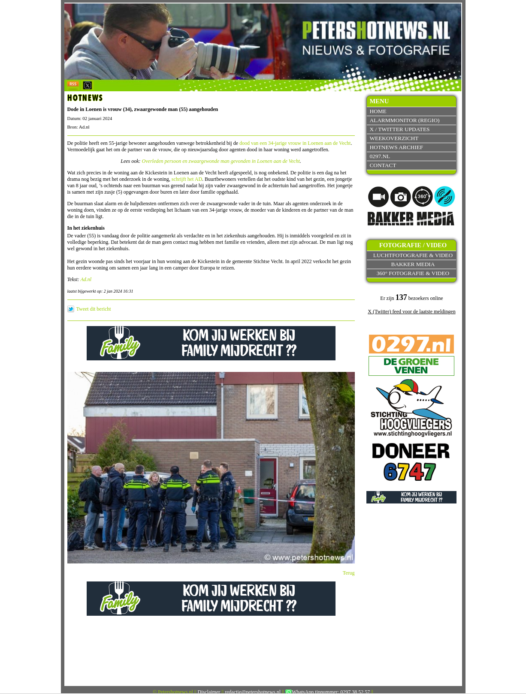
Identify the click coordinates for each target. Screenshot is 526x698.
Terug (349, 573)
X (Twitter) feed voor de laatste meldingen (411, 312)
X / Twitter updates (399, 129)
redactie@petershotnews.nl (253, 692)
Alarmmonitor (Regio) (404, 120)
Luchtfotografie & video (413, 255)
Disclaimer (209, 692)
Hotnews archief (396, 147)
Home (377, 111)
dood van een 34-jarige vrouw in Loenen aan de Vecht (295, 143)
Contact (382, 165)
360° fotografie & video (413, 273)
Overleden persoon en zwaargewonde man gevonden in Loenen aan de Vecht (221, 161)
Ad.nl (86, 279)
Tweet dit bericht (93, 309)
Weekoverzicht (393, 138)
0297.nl (379, 156)
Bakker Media (413, 264)
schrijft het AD (187, 179)
